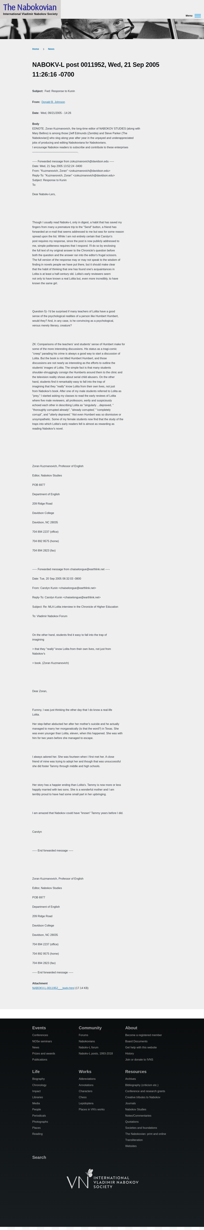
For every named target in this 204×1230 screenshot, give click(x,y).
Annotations (86, 1085)
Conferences (40, 1035)
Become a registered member (143, 1035)
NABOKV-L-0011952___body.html (53, 988)
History (129, 1053)
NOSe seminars (42, 1041)
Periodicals (39, 1115)
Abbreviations (87, 1078)
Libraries (37, 1097)
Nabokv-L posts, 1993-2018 (96, 1053)
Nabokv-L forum (88, 1047)
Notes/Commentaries (138, 1115)
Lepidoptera (86, 1103)
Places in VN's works (92, 1109)
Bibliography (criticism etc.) (141, 1085)
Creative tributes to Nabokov (142, 1097)
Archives (130, 1078)
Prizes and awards (43, 1053)
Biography (38, 1078)
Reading (37, 1133)
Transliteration (134, 1139)
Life (36, 1071)
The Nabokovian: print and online (145, 1133)
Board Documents (136, 1041)
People (36, 1109)
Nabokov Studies (135, 1109)
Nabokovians (87, 1041)
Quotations (132, 1121)
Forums (83, 1035)
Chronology (39, 1085)
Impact (36, 1091)
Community (90, 1027)
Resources (136, 1071)
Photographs (40, 1121)
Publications (39, 1059)
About (131, 1027)
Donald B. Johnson (53, 102)
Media (36, 1103)
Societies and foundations (141, 1127)
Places (36, 1127)
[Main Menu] (192, 16)
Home (35, 49)
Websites (131, 1146)
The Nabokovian (29, 7)
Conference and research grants (145, 1091)
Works (85, 1071)
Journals (130, 1103)
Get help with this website (141, 1047)
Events (39, 1027)
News (51, 49)
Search (39, 1157)
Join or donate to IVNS (139, 1059)
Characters (85, 1091)
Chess (83, 1097)
